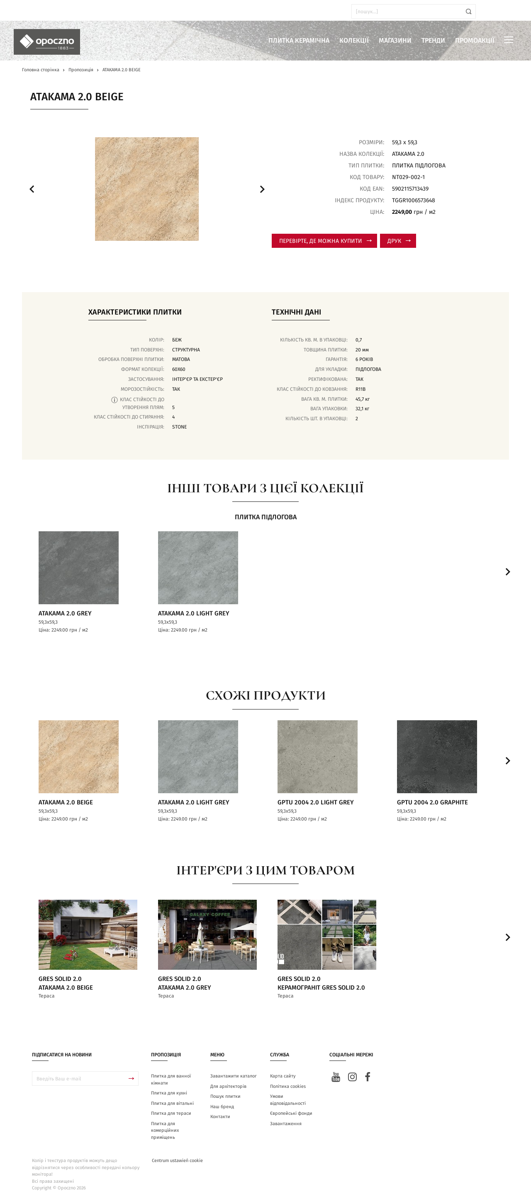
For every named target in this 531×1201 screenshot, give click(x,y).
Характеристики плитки (135, 312)
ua (29, 11)
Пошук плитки (225, 1097)
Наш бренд (222, 1107)
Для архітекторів (228, 1087)
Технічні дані (296, 312)
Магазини (395, 40)
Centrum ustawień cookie (177, 1161)
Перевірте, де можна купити (325, 241)
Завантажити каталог (233, 1077)
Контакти (220, 1117)
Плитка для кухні (169, 1094)
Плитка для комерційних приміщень (165, 1131)
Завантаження (286, 1124)
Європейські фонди (291, 1114)
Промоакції (474, 40)
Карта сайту (282, 1077)
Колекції (354, 40)
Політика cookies (288, 1087)
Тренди (433, 40)
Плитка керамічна (298, 40)
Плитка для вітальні (172, 1104)
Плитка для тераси (171, 1114)
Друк (399, 241)
